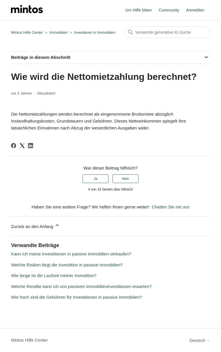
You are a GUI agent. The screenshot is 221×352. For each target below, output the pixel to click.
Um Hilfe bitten (138, 10)
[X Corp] (22, 145)
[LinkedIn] (30, 145)
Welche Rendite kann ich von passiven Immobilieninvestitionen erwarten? (81, 286)
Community (169, 10)
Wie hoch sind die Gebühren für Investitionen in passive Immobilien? (76, 297)
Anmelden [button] (195, 10)
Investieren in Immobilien (94, 32)
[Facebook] (13, 145)
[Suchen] (167, 32)
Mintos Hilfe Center (27, 32)
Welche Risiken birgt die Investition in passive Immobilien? (67, 264)
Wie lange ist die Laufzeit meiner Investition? (53, 275)
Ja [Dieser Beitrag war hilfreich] (96, 179)
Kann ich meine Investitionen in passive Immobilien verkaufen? (71, 253)
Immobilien (58, 32)
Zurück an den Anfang (35, 225)
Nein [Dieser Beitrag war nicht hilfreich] (125, 179)
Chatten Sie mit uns (170, 206)
